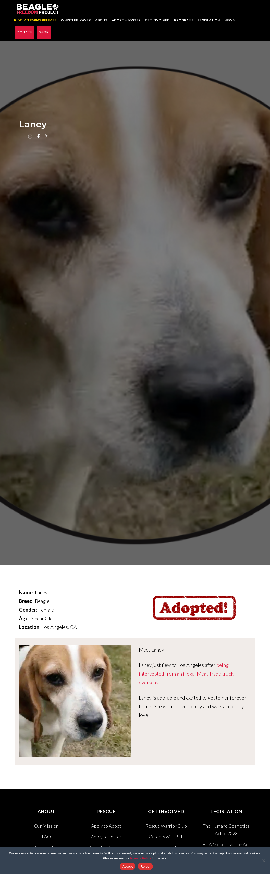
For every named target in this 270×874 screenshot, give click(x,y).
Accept (127, 866)
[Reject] (263, 860)
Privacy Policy (140, 858)
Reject (145, 866)
